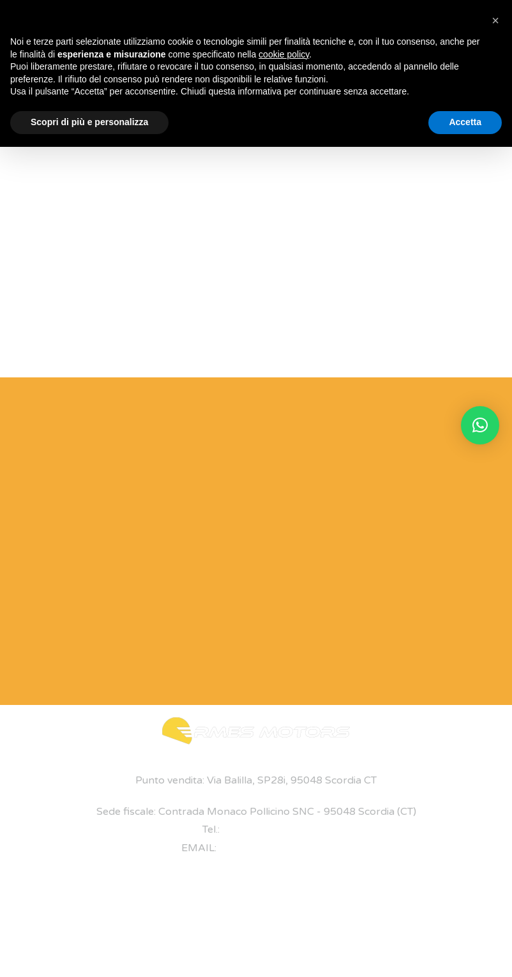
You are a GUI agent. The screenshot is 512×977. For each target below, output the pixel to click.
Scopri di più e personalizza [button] (89, 122)
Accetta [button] (465, 122)
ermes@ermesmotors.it (275, 848)
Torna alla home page (256, 332)
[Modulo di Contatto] (244, 538)
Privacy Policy (416, 927)
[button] (480, 425)
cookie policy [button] (284, 54)
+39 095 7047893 (266, 829)
